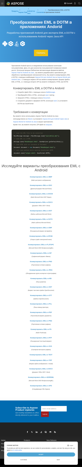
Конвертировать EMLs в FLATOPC (41, 244)
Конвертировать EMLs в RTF (41, 338)
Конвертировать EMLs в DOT (41, 211)
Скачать (41, 53)
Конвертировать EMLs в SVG (41, 346)
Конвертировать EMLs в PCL (41, 304)
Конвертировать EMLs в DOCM (41, 194)
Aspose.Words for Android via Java (25, 122)
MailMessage (50, 92)
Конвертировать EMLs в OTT (41, 295)
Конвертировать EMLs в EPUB (41, 236)
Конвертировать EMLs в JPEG (41, 270)
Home (3, 440)
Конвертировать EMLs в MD (41, 278)
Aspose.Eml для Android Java (45, 77)
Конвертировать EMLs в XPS (41, 386)
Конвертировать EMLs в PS (41, 329)
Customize (23, 459)
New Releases (52, 440)
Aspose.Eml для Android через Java (55, 119)
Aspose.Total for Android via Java (23, 72)
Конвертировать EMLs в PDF (41, 312)
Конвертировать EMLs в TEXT (41, 355)
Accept (41, 454)
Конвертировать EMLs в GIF (41, 253)
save (47, 95)
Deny (58, 459)
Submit (44, 414)
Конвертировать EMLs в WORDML (41, 377)
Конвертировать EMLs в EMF (41, 228)
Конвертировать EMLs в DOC (41, 185)
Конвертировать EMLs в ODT (41, 287)
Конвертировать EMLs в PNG (41, 261)
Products (27, 440)
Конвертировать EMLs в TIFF (41, 360)
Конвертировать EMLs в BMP (41, 177)
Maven (30, 119)
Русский (68, 3)
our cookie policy (17, 450)
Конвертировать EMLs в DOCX (41, 202)
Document (46, 98)
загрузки (49, 124)
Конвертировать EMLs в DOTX (41, 219)
